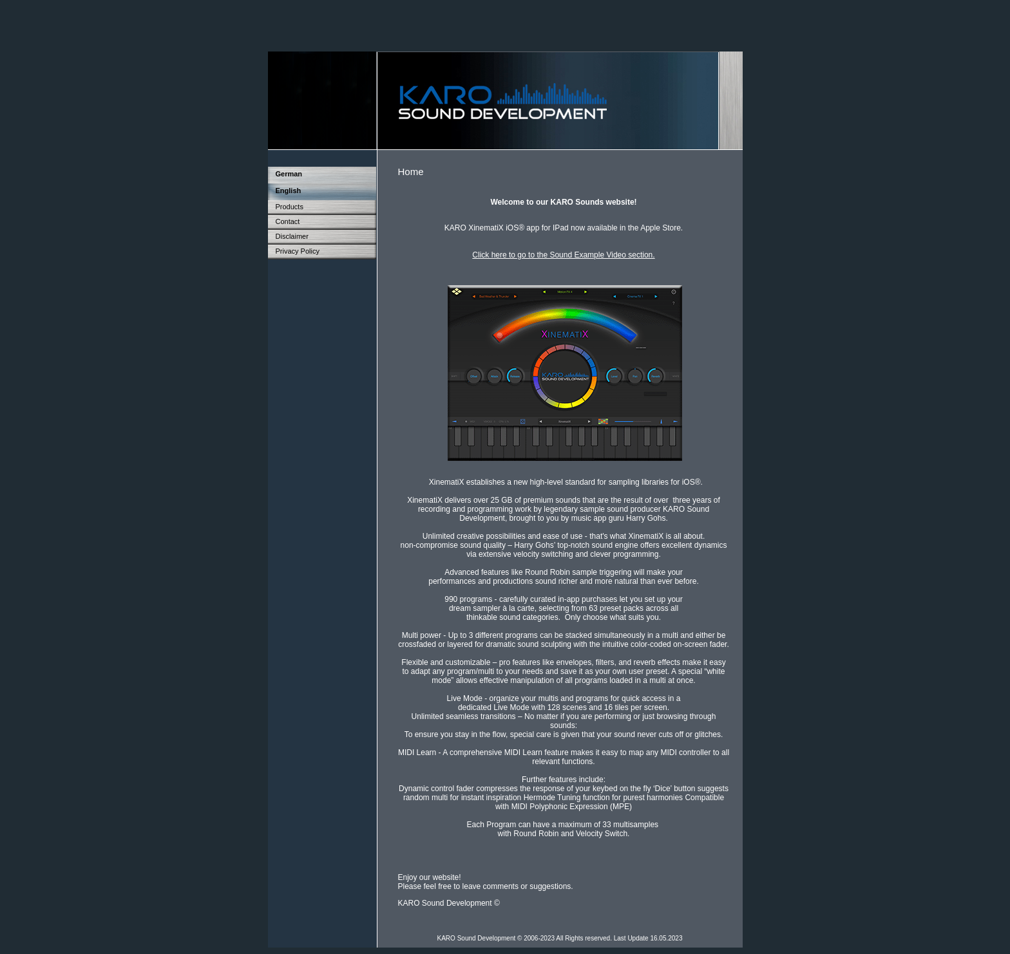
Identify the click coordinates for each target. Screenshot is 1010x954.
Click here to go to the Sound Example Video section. (563, 254)
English (288, 190)
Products (289, 206)
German (289, 174)
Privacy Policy (297, 251)
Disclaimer (292, 236)
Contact (288, 221)
